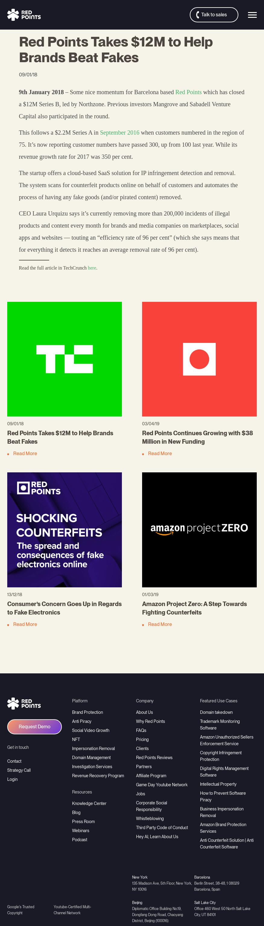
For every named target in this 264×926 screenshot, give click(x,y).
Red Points (188, 92)
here (92, 267)
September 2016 (119, 132)
